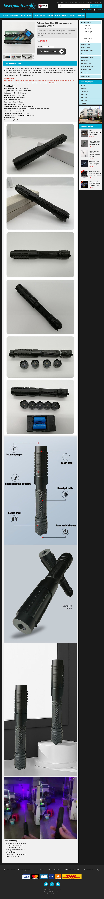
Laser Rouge (88, 32)
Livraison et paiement (24, 870)
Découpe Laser (86, 63)
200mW (29, 15)
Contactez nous (88, 870)
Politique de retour (40, 870)
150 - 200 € (84, 97)
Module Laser (85, 44)
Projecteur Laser (87, 51)
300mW (35, 15)
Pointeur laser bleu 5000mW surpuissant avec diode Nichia (95, 183)
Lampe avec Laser (87, 57)
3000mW (65, 15)
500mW (42, 15)
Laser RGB (87, 41)
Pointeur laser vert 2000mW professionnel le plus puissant (95, 154)
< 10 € (83, 85)
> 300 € (83, 103)
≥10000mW (80, 15)
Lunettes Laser (86, 70)
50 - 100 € (84, 91)
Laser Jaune (88, 38)
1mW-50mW (14, 15)
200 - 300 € (84, 100)
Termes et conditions (55, 870)
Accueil (5, 15)
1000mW (50, 15)
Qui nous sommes (9, 870)
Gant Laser (85, 54)
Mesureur (84, 73)
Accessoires (85, 76)
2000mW (57, 15)
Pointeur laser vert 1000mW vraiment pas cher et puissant (95, 142)
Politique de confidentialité (72, 870)
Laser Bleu (87, 28)
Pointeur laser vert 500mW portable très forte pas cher (95, 132)
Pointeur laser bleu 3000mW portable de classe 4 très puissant (95, 173)
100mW (22, 15)
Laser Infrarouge (89, 35)
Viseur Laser (85, 47)
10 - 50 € (84, 88)
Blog (98, 870)
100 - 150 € (84, 94)
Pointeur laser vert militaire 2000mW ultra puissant (94, 163)
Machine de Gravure (88, 66)
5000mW (72, 15)
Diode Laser (85, 60)
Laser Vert (87, 25)
